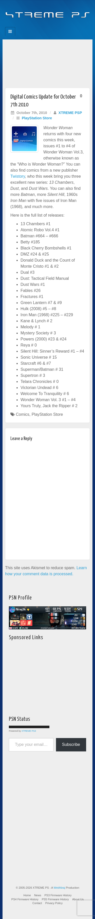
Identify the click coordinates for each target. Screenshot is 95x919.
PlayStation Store (37, 118)
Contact (37, 903)
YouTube (58, 25)
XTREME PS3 (29, 731)
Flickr (44, 25)
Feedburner (37, 25)
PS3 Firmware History (58, 895)
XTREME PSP (70, 113)
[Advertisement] (47, 62)
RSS (65, 25)
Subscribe (71, 744)
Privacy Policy (54, 903)
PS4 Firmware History (25, 899)
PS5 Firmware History (55, 899)
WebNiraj (59, 887)
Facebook (30, 25)
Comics (22, 414)
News (37, 895)
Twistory (17, 176)
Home (27, 895)
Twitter (51, 25)
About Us (78, 899)
